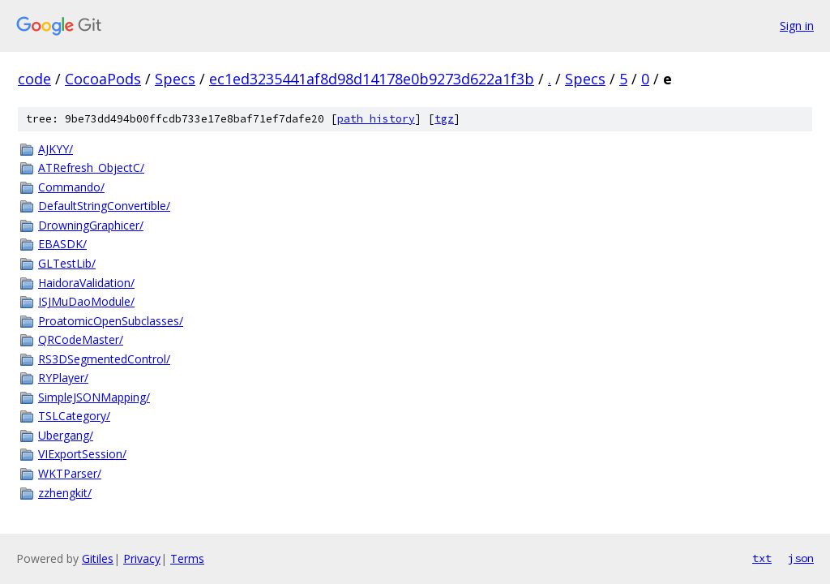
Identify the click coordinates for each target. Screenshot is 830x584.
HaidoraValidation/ (86, 282)
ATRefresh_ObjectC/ (91, 167)
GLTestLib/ (67, 263)
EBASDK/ (62, 243)
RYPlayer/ (63, 377)
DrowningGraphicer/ (90, 225)
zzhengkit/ (65, 492)
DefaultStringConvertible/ (104, 205)
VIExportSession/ (82, 454)
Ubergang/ (65, 435)
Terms (187, 558)
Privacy (141, 558)
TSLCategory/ (74, 415)
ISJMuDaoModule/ (86, 301)
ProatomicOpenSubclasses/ (110, 320)
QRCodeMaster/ (80, 339)
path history (376, 119)
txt (762, 558)
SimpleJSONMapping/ (94, 397)
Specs (175, 78)
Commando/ (71, 187)
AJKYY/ (55, 149)
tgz (444, 119)
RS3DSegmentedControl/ (104, 359)
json (801, 558)
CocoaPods (103, 78)
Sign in (797, 25)
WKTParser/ (69, 473)
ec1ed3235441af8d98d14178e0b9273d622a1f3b (371, 78)
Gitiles (97, 558)
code (34, 78)
